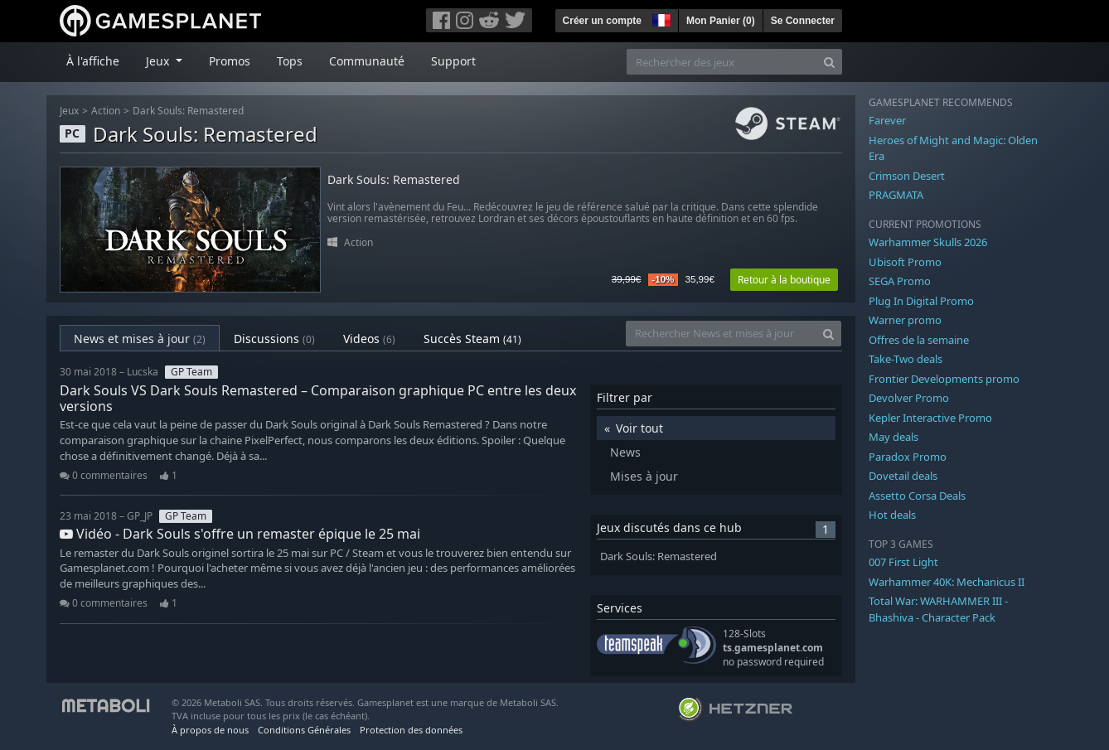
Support (453, 61)
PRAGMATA (896, 194)
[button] (660, 18)
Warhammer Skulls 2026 (928, 242)
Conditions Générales (304, 729)
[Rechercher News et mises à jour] (721, 333)
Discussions (274, 338)
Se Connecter (803, 21)
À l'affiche (92, 61)
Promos (229, 61)
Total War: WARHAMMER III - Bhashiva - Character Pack (938, 609)
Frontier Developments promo (944, 378)
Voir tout (639, 428)
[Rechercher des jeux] (722, 62)
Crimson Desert (907, 175)
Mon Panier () (720, 21)
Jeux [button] (159, 61)
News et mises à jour (140, 338)
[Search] (829, 62)
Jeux (69, 110)
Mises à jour (644, 476)
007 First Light (903, 561)
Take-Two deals (905, 358)
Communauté (366, 61)
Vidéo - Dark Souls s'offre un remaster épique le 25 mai (240, 534)
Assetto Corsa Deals (917, 495)
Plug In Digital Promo (921, 300)
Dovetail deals (903, 475)
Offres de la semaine (919, 339)
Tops (290, 61)
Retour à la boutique (784, 280)
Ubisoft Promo (905, 261)
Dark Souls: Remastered (188, 110)
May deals (893, 436)
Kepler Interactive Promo (930, 417)
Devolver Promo (909, 397)
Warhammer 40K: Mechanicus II (946, 581)
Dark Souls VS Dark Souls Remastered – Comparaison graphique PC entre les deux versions (318, 398)
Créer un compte (602, 21)
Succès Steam (472, 338)
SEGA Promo (900, 280)
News (625, 452)
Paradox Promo (908, 456)
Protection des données (411, 729)
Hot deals (892, 514)
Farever (887, 120)
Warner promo (905, 319)
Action (105, 110)
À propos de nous (210, 729)
